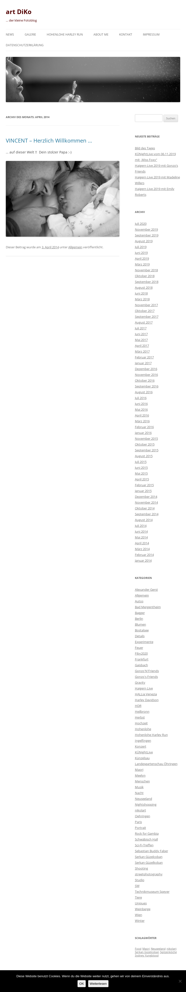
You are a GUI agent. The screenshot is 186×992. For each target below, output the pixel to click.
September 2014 (146, 514)
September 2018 (146, 282)
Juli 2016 (141, 398)
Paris (138, 822)
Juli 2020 (141, 223)
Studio (139, 880)
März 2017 (142, 351)
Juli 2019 (141, 247)
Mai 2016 (141, 409)
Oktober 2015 (145, 444)
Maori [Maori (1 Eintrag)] (146, 948)
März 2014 (142, 549)
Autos (139, 601)
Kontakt (125, 34)
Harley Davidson (147, 700)
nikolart (140, 810)
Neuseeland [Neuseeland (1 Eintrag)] (158, 948)
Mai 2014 (141, 537)
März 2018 (142, 299)
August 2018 (144, 287)
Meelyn (140, 775)
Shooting (141, 868)
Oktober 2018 (145, 276)
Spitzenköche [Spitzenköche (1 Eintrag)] (168, 952)
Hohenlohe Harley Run (65, 34)
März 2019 (142, 264)
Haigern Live (144, 688)
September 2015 (146, 450)
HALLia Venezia (146, 694)
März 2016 (142, 421)
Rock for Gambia (147, 833)
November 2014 (146, 502)
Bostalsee (142, 630)
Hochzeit (141, 723)
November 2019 (146, 229)
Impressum (151, 34)
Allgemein (75, 247)
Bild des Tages (145, 148)
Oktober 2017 (145, 311)
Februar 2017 (144, 357)
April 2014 (142, 543)
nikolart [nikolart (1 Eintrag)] (172, 948)
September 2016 (146, 386)
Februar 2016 (144, 427)
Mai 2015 (141, 473)
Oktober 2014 (145, 508)
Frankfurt (141, 659)
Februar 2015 (144, 485)
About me (100, 34)
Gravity (140, 682)
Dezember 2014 (146, 496)
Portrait (140, 827)
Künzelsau (142, 758)
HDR (138, 706)
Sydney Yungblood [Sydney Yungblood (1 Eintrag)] (147, 955)
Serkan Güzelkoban (149, 862)
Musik (139, 787)
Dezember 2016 (146, 369)
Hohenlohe (143, 729)
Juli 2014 (141, 525)
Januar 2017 (143, 363)
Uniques (141, 903)
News (10, 34)
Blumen (140, 624)
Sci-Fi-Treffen (144, 845)
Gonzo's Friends (146, 676)
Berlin (139, 618)
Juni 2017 (141, 334)
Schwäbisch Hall (146, 839)
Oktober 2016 (145, 380)
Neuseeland (143, 798)
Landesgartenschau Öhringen (156, 764)
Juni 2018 (141, 293)
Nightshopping (145, 804)
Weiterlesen (98, 983)
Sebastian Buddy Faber (151, 851)
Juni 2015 (141, 467)
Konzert (140, 746)
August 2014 (144, 520)
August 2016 (144, 392)
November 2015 (146, 438)
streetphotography (149, 874)
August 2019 (144, 241)
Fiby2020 (141, 653)
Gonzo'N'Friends (147, 671)
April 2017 (142, 345)
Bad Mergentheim (148, 607)
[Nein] (180, 981)
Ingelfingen (143, 740)
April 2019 (142, 258)
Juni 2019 (141, 252)
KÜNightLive (144, 752)
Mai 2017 (141, 340)
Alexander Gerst (146, 589)
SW (137, 886)
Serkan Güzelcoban (149, 857)
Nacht (139, 793)
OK (81, 983)
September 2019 (146, 235)
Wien (138, 915)
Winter (140, 920)
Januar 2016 (143, 433)
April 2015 (142, 479)
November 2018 (146, 270)
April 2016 (142, 415)
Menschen (142, 781)
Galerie (30, 34)
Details (140, 636)
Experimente (144, 642)
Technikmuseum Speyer (152, 891)
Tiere (138, 897)
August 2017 (144, 322)
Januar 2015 (143, 491)
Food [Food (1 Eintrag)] (138, 948)
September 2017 (146, 316)
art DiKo (18, 11)
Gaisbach (141, 665)
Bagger (140, 613)
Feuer (139, 647)
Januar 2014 (143, 560)
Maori (139, 769)
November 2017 (146, 305)
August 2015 (144, 456)
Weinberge (142, 909)
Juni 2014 (141, 531)
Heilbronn (142, 711)
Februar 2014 (144, 555)
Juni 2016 (141, 403)
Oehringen (142, 816)
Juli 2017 (141, 328)
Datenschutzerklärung (25, 45)
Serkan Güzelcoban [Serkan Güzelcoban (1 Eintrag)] (147, 952)
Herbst (140, 717)
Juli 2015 (141, 462)
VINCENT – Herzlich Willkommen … (49, 140)
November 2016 (146, 374)
